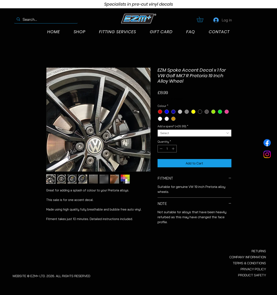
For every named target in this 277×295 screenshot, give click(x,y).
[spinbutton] (167, 148)
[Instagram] (267, 154)
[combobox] (194, 133)
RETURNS (259, 251)
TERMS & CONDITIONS (249, 263)
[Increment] (173, 148)
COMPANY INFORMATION (247, 257)
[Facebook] (267, 143)
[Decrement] (160, 148)
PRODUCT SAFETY (252, 275)
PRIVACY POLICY (253, 269)
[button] (203, 19)
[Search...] (46, 19)
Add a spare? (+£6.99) (173, 126)
